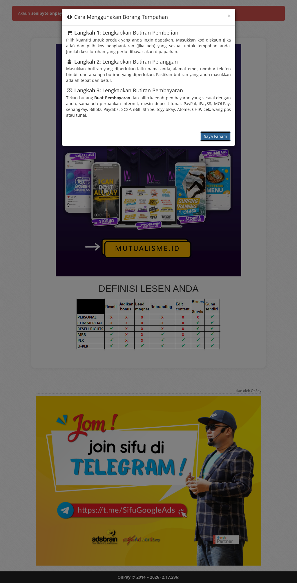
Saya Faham (215, 136)
